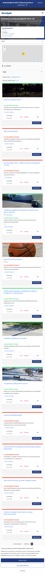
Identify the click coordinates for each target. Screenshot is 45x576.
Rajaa (22, 72)
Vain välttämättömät (22, 565)
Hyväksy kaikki (22, 560)
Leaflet (32, 61)
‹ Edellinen (26, 544)
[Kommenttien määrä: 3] (38, 432)
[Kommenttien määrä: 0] (38, 117)
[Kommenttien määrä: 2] (38, 231)
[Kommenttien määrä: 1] (38, 310)
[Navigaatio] (42, 13)
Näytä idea (37, 123)
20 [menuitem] (16, 80)
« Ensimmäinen (17, 544)
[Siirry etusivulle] (7, 13)
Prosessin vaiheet (7, 36)
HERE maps (39, 61)
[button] (23, 53)
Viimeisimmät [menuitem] (15, 77)
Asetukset (22, 571)
